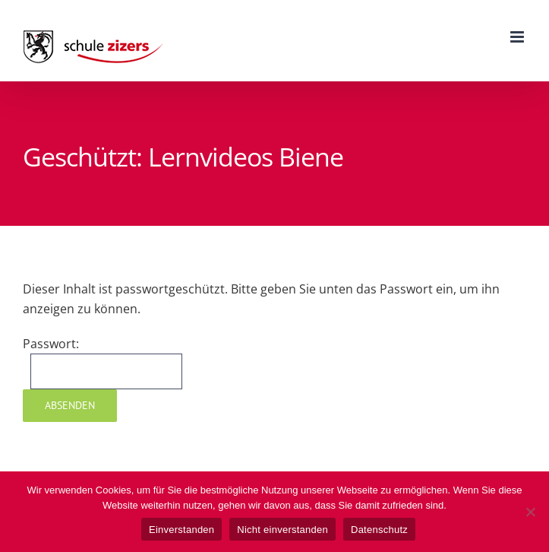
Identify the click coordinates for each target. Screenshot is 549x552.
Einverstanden (181, 529)
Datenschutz (379, 529)
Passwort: (102, 362)
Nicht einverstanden (282, 529)
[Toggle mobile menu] (518, 37)
